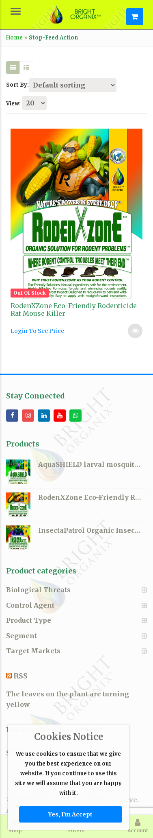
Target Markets (33, 651)
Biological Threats (38, 590)
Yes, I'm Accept (70, 814)
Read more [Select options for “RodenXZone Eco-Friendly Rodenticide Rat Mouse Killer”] (135, 331)
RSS (20, 675)
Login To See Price (37, 331)
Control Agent (30, 605)
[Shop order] (72, 85)
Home (14, 37)
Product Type (28, 620)
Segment (21, 636)
